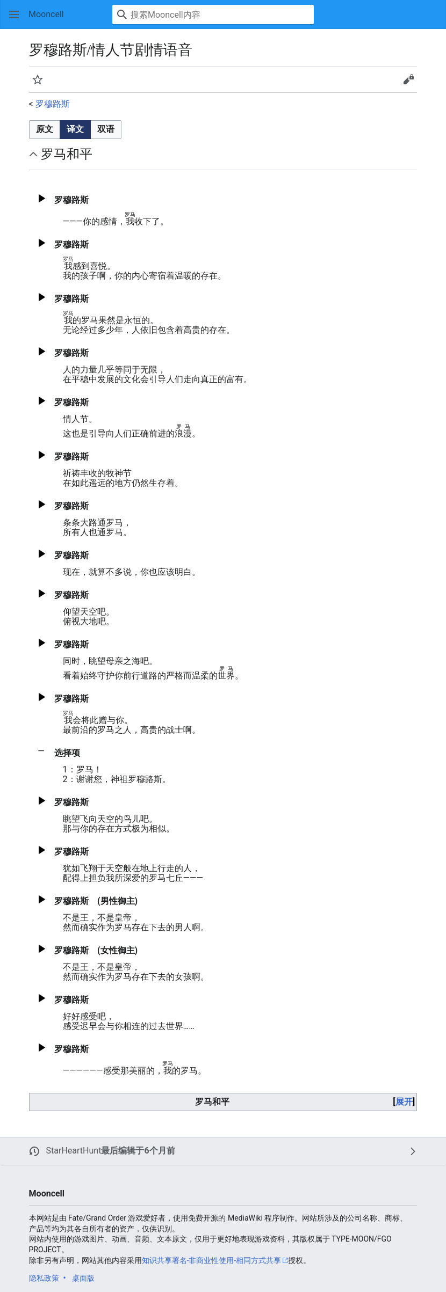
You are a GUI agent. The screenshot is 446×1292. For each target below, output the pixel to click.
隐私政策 (44, 1278)
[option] (44, 129)
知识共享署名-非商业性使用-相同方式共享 (212, 1260)
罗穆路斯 (52, 104)
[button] (14, 14)
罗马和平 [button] (66, 154)
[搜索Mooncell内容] (213, 14)
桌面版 (83, 1278)
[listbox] (75, 129)
